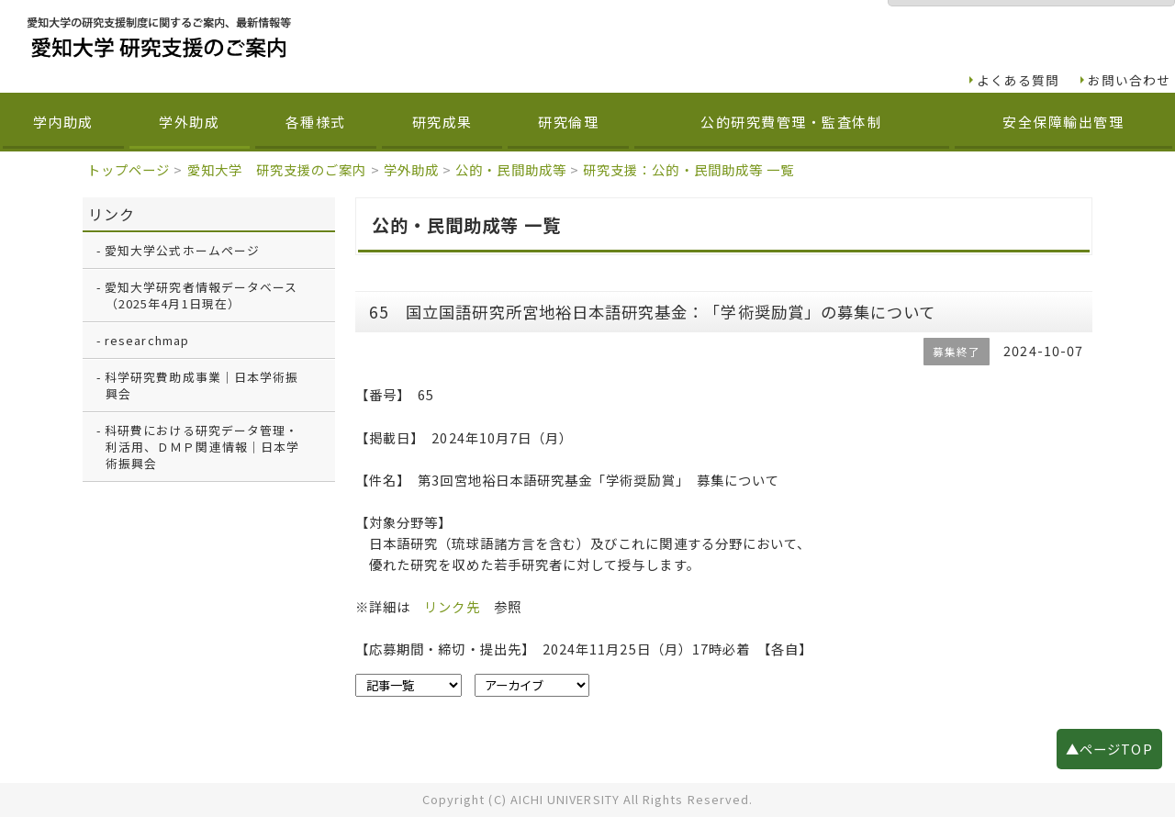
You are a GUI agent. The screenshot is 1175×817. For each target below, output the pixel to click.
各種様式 (315, 121)
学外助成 (189, 121)
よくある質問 (1018, 80)
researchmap (147, 340)
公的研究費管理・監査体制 (791, 121)
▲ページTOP (1109, 748)
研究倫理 (568, 121)
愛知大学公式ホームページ (182, 250)
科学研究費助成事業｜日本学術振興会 (201, 385)
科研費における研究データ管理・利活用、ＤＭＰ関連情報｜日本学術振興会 (202, 446)
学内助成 (63, 121)
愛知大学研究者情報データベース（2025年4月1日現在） (201, 295)
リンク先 (451, 606)
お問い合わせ (1129, 80)
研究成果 (442, 121)
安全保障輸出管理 (1063, 121)
